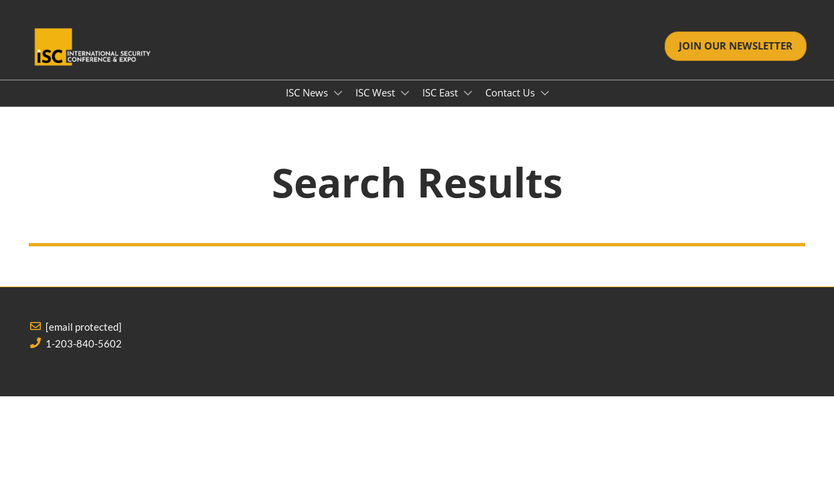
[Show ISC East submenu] (468, 93)
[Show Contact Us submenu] (545, 93)
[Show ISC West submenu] (405, 93)
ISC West (376, 92)
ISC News (308, 92)
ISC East (441, 92)
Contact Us (511, 92)
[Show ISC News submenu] (338, 93)
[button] (736, 46)
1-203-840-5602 (84, 343)
